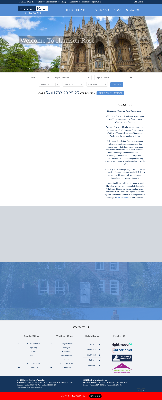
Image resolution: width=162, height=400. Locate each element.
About (118, 10)
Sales (91, 360)
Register (138, 2)
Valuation (91, 365)
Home (69, 10)
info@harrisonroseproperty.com (88, 2)
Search (116, 84)
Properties (83, 10)
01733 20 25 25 (95, 396)
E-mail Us (33, 368)
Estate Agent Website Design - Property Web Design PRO (30, 387)
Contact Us (133, 10)
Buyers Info (91, 355)
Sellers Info (91, 350)
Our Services (102, 10)
